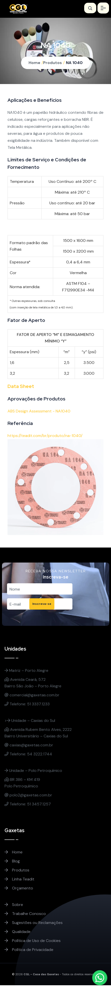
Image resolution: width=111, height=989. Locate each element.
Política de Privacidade (29, 949)
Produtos (52, 62)
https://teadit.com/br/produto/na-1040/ (45, 435)
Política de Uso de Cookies (33, 940)
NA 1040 (74, 62)
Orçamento (19, 888)
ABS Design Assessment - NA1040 (39, 411)
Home (34, 62)
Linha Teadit (19, 879)
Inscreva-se (41, 604)
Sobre (14, 904)
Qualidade (18, 931)
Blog (12, 861)
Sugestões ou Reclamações (34, 922)
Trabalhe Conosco (25, 913)
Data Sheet (21, 386)
